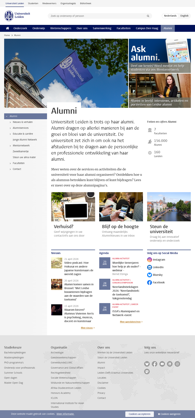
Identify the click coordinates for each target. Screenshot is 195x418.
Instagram (156, 260)
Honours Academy (61, 393)
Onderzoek (20, 28)
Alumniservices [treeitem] (18, 128)
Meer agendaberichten (130, 321)
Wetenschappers (60, 28)
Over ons (82, 28)
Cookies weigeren (170, 414)
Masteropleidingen (14, 357)
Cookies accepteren (139, 414)
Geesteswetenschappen (63, 357)
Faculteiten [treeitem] (16, 163)
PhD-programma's (14, 362)
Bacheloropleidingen (15, 352)
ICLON (54, 398)
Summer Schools (13, 372)
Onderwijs (38, 28)
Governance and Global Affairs (67, 367)
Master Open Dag (13, 382)
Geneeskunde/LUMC (61, 362)
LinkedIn (155, 267)
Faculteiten (124, 28)
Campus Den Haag (147, 28)
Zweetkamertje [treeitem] (21, 151)
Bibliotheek (85, 3)
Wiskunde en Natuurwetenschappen (70, 382)
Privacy (101, 393)
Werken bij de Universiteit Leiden (115, 352)
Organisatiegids (68, 3)
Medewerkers (49, 3)
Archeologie (57, 352)
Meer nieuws (87, 327)
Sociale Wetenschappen (63, 377)
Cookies (102, 388)
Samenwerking (102, 28)
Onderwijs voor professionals (19, 367)
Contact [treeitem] (14, 169)
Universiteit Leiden (15, 3)
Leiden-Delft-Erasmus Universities (115, 372)
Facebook (156, 283)
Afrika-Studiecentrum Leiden (66, 388)
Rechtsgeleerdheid (60, 372)
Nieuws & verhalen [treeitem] (20, 122)
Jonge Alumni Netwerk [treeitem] (25, 139)
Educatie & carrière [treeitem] (20, 134)
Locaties (102, 377)
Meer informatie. (65, 414)
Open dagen (10, 377)
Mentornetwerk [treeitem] (19, 145)
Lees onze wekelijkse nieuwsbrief (161, 352)
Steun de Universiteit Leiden (112, 357)
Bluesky (154, 275)
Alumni (168, 28)
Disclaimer (103, 382)
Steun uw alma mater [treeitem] (24, 157)
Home (7, 35)
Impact (101, 367)
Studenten (33, 3)
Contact (102, 398)
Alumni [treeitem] (11, 116)
